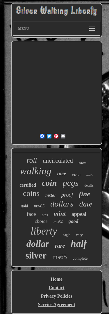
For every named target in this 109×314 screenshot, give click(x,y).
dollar (37, 243)
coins (31, 193)
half (79, 243)
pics (45, 215)
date (85, 204)
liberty (44, 231)
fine (84, 194)
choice (41, 221)
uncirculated (58, 160)
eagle (66, 235)
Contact (56, 287)
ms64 (58, 221)
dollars (61, 203)
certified (27, 185)
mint (60, 213)
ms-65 (39, 206)
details (89, 185)
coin (49, 183)
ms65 (59, 257)
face (31, 214)
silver (36, 255)
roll (32, 160)
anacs (82, 162)
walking (35, 171)
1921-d (76, 175)
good (73, 221)
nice (61, 173)
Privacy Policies (56, 296)
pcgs (71, 183)
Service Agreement (56, 304)
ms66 (50, 195)
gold (24, 206)
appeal (79, 214)
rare (60, 245)
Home (56, 279)
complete (80, 258)
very (79, 235)
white (89, 175)
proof (67, 195)
